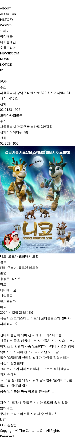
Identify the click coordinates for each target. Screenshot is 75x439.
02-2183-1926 (10, 109)
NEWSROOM (9, 53)
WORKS (6, 25)
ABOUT (5, 8)
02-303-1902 (9, 143)
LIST (3, 419)
